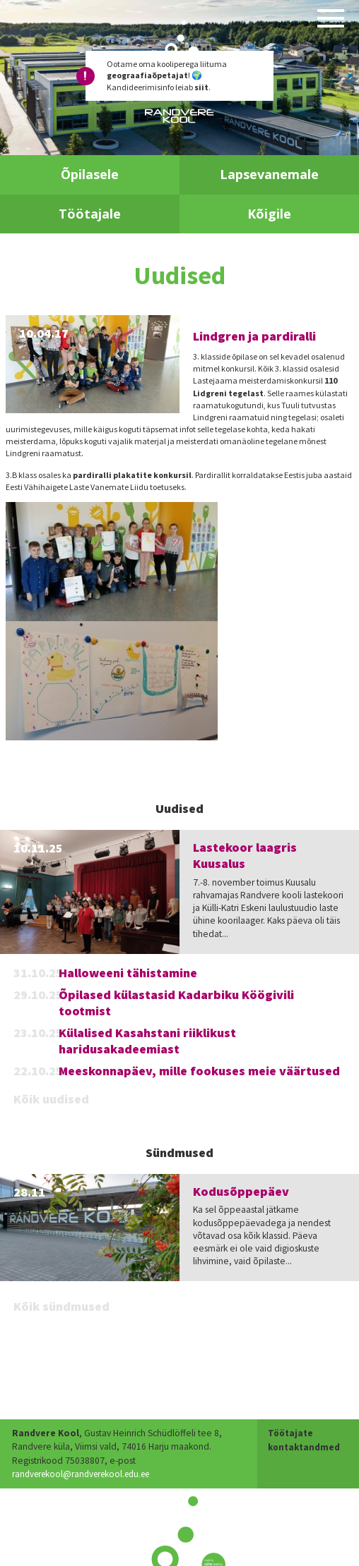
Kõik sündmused (61, 1306)
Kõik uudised (51, 1099)
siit (201, 87)
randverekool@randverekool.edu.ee (86, 1461)
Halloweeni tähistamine (128, 973)
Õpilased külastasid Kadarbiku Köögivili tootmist (176, 1002)
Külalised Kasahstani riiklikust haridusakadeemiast (147, 1040)
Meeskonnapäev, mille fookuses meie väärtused (199, 1071)
